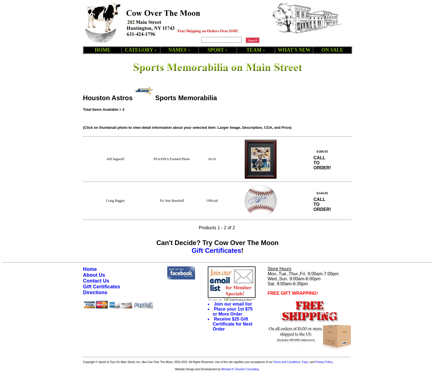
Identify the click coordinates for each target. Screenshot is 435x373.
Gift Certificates (216, 250)
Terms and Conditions (287, 362)
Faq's (305, 362)
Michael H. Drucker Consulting (240, 369)
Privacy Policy (324, 362)
